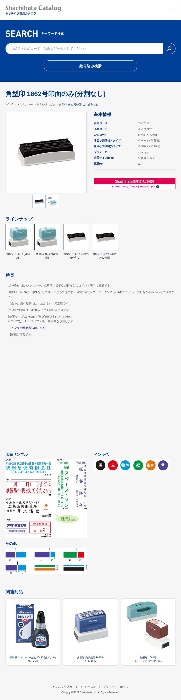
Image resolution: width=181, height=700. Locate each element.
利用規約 (90, 687)
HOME (10, 104)
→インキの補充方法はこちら (27, 327)
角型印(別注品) (46, 104)
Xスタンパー (25, 104)
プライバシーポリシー (117, 687)
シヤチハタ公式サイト (64, 687)
